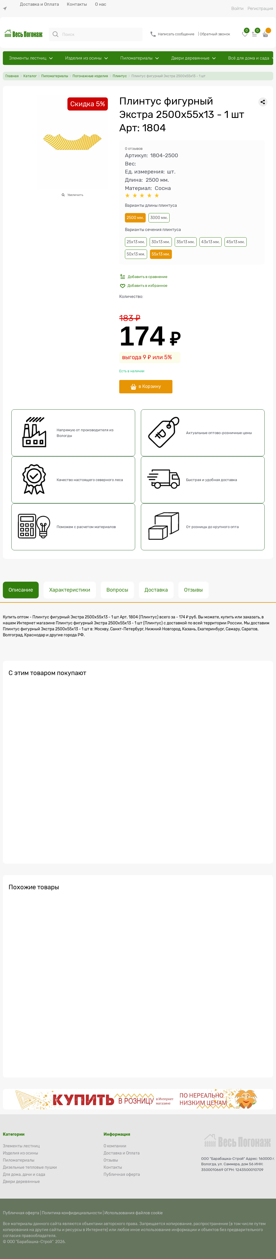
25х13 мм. (136, 242)
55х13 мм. (161, 254)
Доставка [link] (156, 589)
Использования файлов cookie (133, 1213)
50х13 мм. (136, 254)
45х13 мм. (235, 242)
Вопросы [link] (117, 589)
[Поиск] (55, 34)
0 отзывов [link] (134, 148)
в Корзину (150, 386)
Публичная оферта (21, 1213)
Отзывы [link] (193, 589)
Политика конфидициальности (72, 1213)
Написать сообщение (176, 34)
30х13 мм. (160, 242)
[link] (6, 9)
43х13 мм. (210, 242)
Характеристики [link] (69, 589)
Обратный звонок (215, 34)
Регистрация (260, 8)
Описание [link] (21, 589)
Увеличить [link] (75, 195)
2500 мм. (135, 217)
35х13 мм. (185, 242)
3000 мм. (159, 217)
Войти (237, 8)
